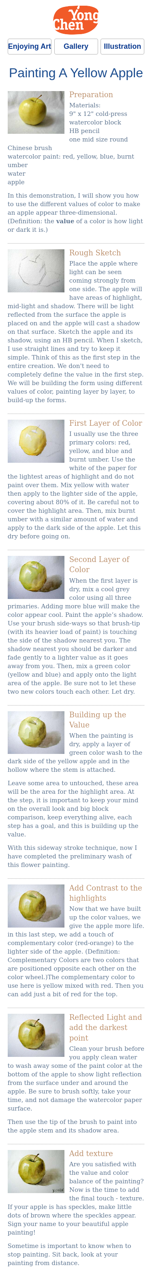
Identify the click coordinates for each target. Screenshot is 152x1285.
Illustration (122, 46)
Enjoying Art (29, 46)
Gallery (76, 46)
